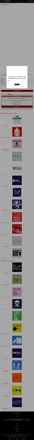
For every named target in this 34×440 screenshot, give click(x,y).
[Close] (27, 66)
